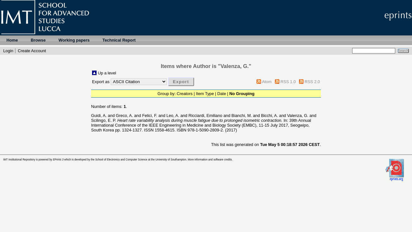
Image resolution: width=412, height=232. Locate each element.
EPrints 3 (58, 159)
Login (8, 50)
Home (12, 40)
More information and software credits (210, 159)
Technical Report (119, 40)
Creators (184, 93)
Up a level (107, 73)
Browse (38, 40)
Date (221, 93)
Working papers (74, 40)
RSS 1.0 (288, 81)
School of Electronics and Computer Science (121, 159)
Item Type (205, 93)
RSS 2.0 (312, 81)
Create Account (32, 50)
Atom (267, 81)
